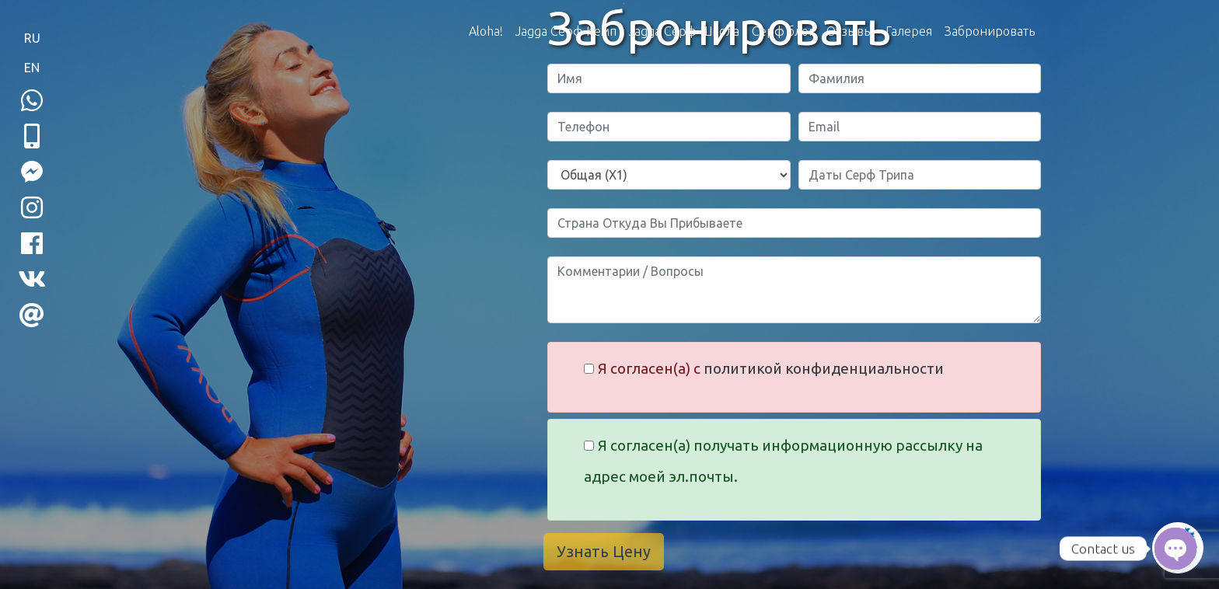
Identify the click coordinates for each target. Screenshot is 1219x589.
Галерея (908, 31)
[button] (32, 136)
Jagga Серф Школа (684, 31)
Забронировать (990, 31)
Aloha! (486, 31)
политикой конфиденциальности (824, 368)
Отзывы (849, 31)
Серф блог (783, 31)
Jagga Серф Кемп (565, 31)
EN (32, 68)
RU (32, 38)
